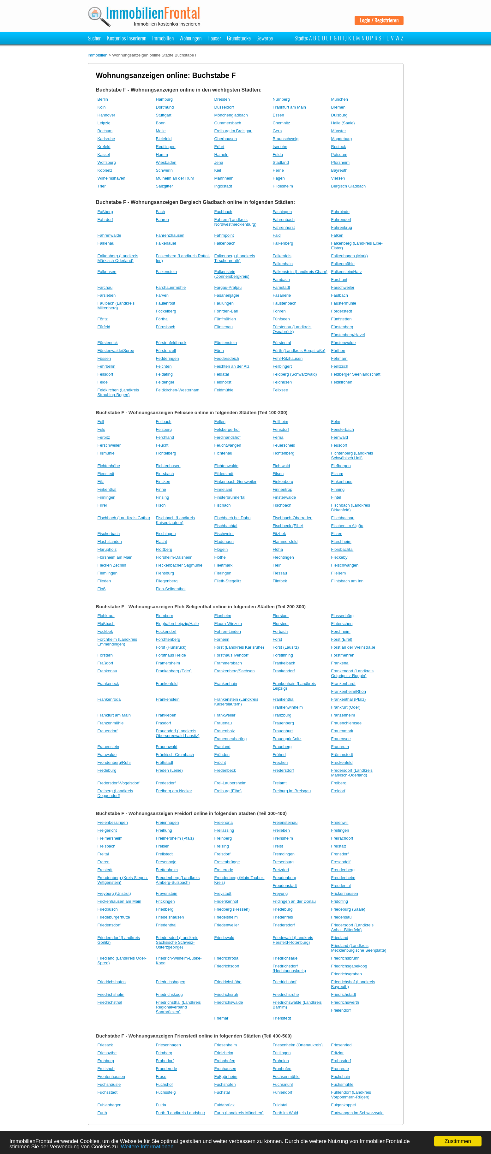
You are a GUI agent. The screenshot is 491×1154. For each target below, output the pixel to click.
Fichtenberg (284, 453)
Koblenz (105, 170)
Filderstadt (224, 473)
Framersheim (168, 663)
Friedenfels (283, 917)
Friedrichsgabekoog (349, 966)
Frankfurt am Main (289, 107)
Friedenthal (166, 925)
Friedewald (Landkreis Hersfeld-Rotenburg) (293, 940)
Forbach (280, 631)
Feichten (164, 366)
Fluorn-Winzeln (228, 623)
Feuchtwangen (227, 445)
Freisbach (107, 846)
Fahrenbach (284, 219)
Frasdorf (163, 723)
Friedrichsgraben (346, 974)
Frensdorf (340, 854)
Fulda (278, 154)
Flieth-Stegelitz (228, 581)
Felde (103, 382)
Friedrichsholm (111, 994)
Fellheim (280, 421)
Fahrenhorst (284, 227)
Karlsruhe (106, 138)
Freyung (280, 893)
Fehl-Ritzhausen (288, 358)
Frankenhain (225, 683)
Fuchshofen (225, 1084)
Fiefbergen (341, 465)
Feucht (162, 445)
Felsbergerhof (227, 429)
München (339, 99)
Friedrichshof (284, 981)
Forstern (105, 655)
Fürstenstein (225, 342)
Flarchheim (341, 541)
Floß (102, 588)
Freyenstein (166, 893)
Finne (161, 489)
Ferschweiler (109, 445)
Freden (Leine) (169, 770)
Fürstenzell (166, 350)
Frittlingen (282, 1052)
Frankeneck (108, 683)
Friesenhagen (168, 1045)
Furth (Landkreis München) (239, 1112)
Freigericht (107, 830)
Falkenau (106, 243)
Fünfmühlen (225, 319)
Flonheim (222, 615)
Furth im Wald (285, 1112)
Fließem (338, 573)
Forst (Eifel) (341, 639)
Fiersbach (165, 473)
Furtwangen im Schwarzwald (357, 1112)
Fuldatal (280, 1105)
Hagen (279, 178)
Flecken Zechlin (112, 565)
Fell (101, 421)
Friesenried (341, 1045)
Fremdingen (284, 854)
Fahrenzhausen (170, 235)
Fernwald (339, 437)
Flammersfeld (285, 541)
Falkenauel (166, 243)
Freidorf (338, 790)
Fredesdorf (166, 783)
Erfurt (219, 146)
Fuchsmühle (342, 1084)
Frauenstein (108, 746)
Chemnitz (281, 123)
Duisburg (339, 115)
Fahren (162, 219)
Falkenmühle (343, 263)
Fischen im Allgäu (347, 525)
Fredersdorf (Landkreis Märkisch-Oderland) (352, 772)
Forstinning (283, 655)
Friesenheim (225, 1045)
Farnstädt (281, 287)
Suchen (94, 38)
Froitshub (106, 1068)
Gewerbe (264, 38)
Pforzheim (340, 162)
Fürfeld (104, 326)
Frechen (280, 762)
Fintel (336, 497)
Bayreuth (339, 170)
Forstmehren (343, 655)
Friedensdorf (109, 925)
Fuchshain (340, 1076)
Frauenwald (166, 746)
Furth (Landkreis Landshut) (180, 1112)
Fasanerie (282, 295)
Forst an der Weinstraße (353, 647)
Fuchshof (164, 1084)
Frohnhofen (225, 1060)
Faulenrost (165, 303)
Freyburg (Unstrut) (114, 893)
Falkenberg (283, 243)
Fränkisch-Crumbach (175, 754)
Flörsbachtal (342, 549)
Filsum (337, 473)
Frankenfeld (167, 683)
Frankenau (107, 671)
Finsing (162, 497)
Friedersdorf (284, 925)
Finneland (223, 489)
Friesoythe (107, 1052)
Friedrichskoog (169, 994)
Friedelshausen (170, 917)
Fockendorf (166, 631)
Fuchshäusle (109, 1084)
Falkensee (107, 271)
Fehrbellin (107, 366)
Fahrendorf (341, 219)
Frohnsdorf (341, 1060)
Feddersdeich (226, 358)
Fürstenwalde (343, 342)
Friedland (339, 937)
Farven (162, 295)
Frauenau (223, 723)
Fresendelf (340, 862)
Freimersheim (110, 838)
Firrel (102, 505)
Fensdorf (281, 429)
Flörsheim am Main (115, 557)
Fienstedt (106, 473)
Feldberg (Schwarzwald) (295, 374)
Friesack (105, 1045)
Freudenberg (343, 869)
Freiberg (338, 783)
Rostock (338, 146)
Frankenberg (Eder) (174, 671)
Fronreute (340, 1068)
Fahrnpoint (224, 235)
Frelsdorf (222, 854)
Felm (335, 421)
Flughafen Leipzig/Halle (177, 623)
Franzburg (282, 715)
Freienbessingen (113, 822)
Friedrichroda (226, 958)
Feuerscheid (284, 445)
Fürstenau (223, 326)
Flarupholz (107, 549)
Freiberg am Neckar (174, 790)
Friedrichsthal (110, 1002)
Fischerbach (109, 533)
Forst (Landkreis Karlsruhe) (239, 647)
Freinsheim (283, 838)
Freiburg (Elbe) (228, 790)
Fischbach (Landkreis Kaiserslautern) (175, 520)
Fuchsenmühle (286, 1076)
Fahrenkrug (341, 227)
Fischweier (224, 533)
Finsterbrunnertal (229, 497)
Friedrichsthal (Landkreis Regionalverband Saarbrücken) (178, 1007)
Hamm (162, 154)
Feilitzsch (339, 366)
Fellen (219, 421)
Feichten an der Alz (231, 366)
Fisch (161, 505)
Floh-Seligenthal (171, 588)
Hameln (221, 154)
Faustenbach (284, 303)
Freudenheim (343, 877)
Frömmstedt (342, 754)
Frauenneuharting (230, 738)
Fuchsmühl (283, 1084)
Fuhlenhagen (110, 1105)
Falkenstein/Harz (346, 271)
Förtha (162, 319)
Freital (103, 854)
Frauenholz (224, 731)
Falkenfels (282, 255)
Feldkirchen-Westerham (178, 390)
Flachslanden (110, 541)
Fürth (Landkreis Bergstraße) (299, 350)
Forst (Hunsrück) (171, 647)
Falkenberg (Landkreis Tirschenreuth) (234, 258)
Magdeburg (341, 138)
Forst (277, 639)
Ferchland (165, 437)
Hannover (106, 115)
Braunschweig (286, 138)
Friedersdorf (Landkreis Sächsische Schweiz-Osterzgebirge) (177, 942)
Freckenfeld (342, 762)
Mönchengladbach (231, 115)
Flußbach (106, 623)
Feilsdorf (105, 374)
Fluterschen (342, 623)
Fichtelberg (166, 453)
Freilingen (340, 830)
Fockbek (105, 631)
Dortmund (165, 107)
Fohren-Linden (227, 631)
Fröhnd (279, 754)
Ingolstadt (223, 186)
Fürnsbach (165, 326)
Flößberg (164, 549)
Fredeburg (107, 770)
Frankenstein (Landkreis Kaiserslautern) (236, 701)
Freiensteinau (285, 822)
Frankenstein (168, 699)
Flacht (161, 541)
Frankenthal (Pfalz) (348, 699)
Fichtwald (281, 465)
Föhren (279, 311)
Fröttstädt (164, 762)
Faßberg (105, 211)
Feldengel (165, 382)
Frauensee (341, 738)
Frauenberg (283, 723)
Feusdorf (339, 445)
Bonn (160, 123)
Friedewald (224, 937)
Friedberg (165, 909)
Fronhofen (282, 1068)
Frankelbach (284, 663)
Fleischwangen (345, 565)
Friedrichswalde (228, 1002)
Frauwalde (107, 754)
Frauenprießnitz (287, 738)
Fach (160, 211)
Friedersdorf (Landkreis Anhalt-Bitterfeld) (352, 927)
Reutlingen (166, 146)
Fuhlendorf (282, 1092)
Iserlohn (280, 146)
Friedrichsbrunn (345, 958)
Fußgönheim (225, 1076)
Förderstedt (341, 311)
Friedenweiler (226, 925)
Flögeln (221, 549)
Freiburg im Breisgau (233, 130)
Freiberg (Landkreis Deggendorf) (115, 793)
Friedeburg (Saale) (348, 909)
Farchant (339, 279)
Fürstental (282, 342)
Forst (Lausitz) (286, 647)
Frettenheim (167, 869)
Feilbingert (282, 366)
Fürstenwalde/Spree (116, 350)
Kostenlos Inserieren (126, 38)
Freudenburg (284, 877)
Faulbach (339, 295)
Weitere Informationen (147, 1147)
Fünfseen (281, 319)
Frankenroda (109, 699)
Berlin (103, 99)
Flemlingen (108, 573)
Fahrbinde (340, 211)
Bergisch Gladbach (348, 186)
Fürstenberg (342, 326)
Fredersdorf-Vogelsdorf (119, 783)
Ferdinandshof (227, 437)
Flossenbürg (342, 615)
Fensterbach (342, 429)
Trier (102, 186)
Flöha (278, 549)
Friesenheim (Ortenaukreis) (298, 1045)
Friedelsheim (226, 917)
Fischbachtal (225, 525)
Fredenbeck (225, 770)
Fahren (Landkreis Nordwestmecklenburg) (235, 222)
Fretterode (223, 869)
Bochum (105, 130)
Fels (101, 429)
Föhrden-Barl (226, 311)
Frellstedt (164, 854)
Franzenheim (343, 715)
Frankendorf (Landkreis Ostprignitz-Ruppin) (352, 673)
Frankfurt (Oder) (346, 707)
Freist (278, 846)
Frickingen (165, 901)
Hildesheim (283, 186)
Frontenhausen (111, 1076)
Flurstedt (281, 623)
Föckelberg (166, 311)
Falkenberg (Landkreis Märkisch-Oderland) (118, 258)
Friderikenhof (226, 901)
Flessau (280, 573)
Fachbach (223, 211)
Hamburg (164, 99)
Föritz (103, 319)
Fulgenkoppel (343, 1105)
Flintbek (280, 581)
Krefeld (104, 146)
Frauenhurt (283, 731)
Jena (218, 162)
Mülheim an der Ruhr (175, 178)
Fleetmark (223, 565)
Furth (102, 1112)
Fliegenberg (167, 581)
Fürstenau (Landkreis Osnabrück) (292, 329)
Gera (277, 130)
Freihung (164, 830)
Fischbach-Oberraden (293, 517)
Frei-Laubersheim (230, 783)
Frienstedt (282, 1018)
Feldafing (164, 374)
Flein (277, 565)
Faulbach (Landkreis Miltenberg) (116, 305)
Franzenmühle (111, 723)
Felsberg (164, 429)
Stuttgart (163, 115)
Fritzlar (337, 1052)
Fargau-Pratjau (228, 287)
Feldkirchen (341, 382)
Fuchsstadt (108, 1092)
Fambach (281, 279)
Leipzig (104, 123)
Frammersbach (228, 663)
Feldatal (221, 374)
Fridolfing (339, 901)
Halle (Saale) (343, 123)
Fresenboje (166, 862)
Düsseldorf (224, 107)
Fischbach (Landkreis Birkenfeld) (350, 507)
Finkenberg (283, 481)
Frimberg (164, 1052)
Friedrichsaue (285, 958)
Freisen (163, 846)
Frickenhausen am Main (119, 901)
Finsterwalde (284, 497)
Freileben (281, 830)
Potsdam (339, 154)
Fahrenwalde (109, 235)
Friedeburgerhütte (114, 917)
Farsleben (107, 295)
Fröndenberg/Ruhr (114, 762)
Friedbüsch (108, 909)
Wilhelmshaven (111, 178)
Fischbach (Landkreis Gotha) (124, 517)
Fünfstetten (341, 319)
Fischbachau (343, 517)
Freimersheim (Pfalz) (175, 838)
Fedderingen (167, 358)
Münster (338, 130)
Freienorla (223, 822)
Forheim (222, 639)
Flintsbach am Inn (347, 581)
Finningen (107, 497)
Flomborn (164, 615)
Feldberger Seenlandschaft (355, 374)
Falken (337, 235)
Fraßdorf (105, 663)
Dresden (222, 99)
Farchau (105, 287)
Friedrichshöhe (228, 981)
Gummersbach (227, 123)
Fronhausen (225, 1068)
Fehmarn (339, 358)
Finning (338, 489)
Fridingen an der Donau (294, 901)
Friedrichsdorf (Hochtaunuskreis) (289, 968)
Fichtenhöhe (109, 465)
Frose (161, 1076)
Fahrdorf (105, 219)
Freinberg (223, 838)
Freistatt (338, 846)
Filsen (278, 473)
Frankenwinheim (288, 707)
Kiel (217, 170)
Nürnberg (281, 99)
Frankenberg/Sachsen (234, 671)
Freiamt (280, 783)
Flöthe (220, 557)
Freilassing (224, 830)
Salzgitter (164, 186)
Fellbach (163, 421)
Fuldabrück (224, 1105)
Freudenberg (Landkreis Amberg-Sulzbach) (178, 880)
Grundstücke (239, 38)
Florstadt (281, 615)
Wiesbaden (166, 162)
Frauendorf (108, 731)
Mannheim (224, 178)
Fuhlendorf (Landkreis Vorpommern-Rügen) (351, 1094)
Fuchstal (222, 1092)
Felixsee (280, 390)
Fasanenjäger (227, 295)
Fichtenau (223, 453)
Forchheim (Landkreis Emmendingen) (117, 641)
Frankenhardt (343, 683)
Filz (101, 481)
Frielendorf (341, 1010)
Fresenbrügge (227, 862)
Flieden (104, 581)
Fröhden (222, 754)
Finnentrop (282, 489)
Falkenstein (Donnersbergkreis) (231, 274)
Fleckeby (339, 557)
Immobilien (163, 38)
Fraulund (222, 746)
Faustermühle (343, 303)
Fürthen (338, 350)
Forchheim (340, 631)
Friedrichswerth (345, 1002)
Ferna (278, 437)
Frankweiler (225, 715)
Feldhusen (282, 382)
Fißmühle (106, 453)
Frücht (220, 762)
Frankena (340, 663)
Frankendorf (284, 671)
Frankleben (166, 715)
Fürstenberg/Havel (348, 334)
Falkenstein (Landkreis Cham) (300, 271)
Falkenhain (283, 263)
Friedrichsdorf (226, 966)
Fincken (163, 481)
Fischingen (166, 533)
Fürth (219, 350)
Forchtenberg (168, 639)
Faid (277, 235)
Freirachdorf (342, 838)
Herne (278, 170)
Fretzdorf (281, 869)
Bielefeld (164, 138)
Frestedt (105, 869)
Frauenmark (342, 731)
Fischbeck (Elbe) (288, 525)
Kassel (104, 154)
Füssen (104, 358)
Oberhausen (225, 138)
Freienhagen (167, 822)
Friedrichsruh (226, 994)
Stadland (281, 162)
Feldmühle (224, 390)
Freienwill (340, 822)
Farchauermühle (171, 287)
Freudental (341, 885)
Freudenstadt (285, 885)
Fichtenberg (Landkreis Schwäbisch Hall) (352, 455)
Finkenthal (107, 489)
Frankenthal (284, 699)
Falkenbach (225, 243)
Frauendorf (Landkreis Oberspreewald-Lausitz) (178, 733)
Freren (104, 862)
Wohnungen (190, 38)
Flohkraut (106, 615)
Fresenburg (283, 862)
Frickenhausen (344, 893)
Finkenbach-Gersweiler (235, 481)
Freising (221, 846)
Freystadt (222, 893)
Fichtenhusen (168, 465)
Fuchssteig (166, 1092)
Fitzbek (279, 533)
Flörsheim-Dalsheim (174, 557)
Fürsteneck (108, 342)
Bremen (338, 107)
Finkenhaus (341, 481)
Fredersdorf (283, 770)
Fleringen (222, 573)
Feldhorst (222, 382)
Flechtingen (283, 557)
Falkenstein (166, 271)
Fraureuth (340, 746)
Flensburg (165, 573)
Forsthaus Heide (171, 655)
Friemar (221, 1018)
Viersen (338, 178)
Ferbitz (104, 437)
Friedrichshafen (112, 981)
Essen (278, 115)
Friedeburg (283, 909)
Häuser (214, 38)
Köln (102, 107)
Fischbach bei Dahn (232, 517)
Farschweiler (343, 287)
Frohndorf (165, 1060)
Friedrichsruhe (286, 994)
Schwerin (164, 170)
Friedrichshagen (170, 981)
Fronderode (166, 1068)
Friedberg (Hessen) (232, 909)
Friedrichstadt (343, 994)
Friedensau (341, 917)
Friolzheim (223, 1052)
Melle (161, 130)
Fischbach (282, 505)
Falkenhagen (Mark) (349, 255)
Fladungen (224, 541)
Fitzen (336, 533)
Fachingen (282, 211)
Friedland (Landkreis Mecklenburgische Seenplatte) (358, 948)
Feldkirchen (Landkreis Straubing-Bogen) (118, 392)
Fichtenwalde (226, 465)
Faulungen (224, 303)
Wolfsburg (107, 162)
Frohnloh (281, 1060)
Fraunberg (282, 746)
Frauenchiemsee (346, 723)
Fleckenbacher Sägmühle (179, 565)
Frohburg (106, 1060)
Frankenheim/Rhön (348, 691)
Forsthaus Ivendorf (231, 655)
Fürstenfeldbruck (171, 342)
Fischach (222, 505)
